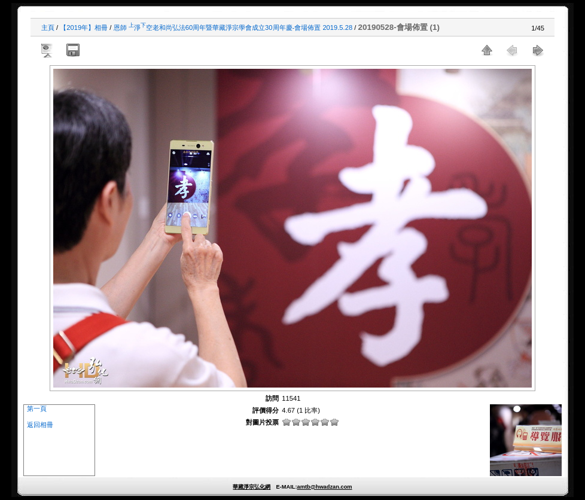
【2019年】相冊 (84, 27)
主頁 (47, 27)
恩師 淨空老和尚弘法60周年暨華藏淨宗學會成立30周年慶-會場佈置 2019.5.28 (233, 27)
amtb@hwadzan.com (324, 487)
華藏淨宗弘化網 (251, 487)
